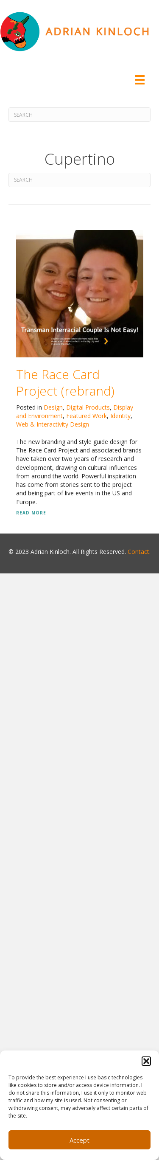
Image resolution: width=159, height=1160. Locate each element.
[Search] (79, 114)
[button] (146, 1061)
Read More (31, 513)
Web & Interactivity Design (52, 424)
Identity (120, 416)
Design (53, 407)
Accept (79, 1140)
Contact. (139, 552)
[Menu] (140, 79)
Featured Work (86, 416)
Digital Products (88, 407)
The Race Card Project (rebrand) (65, 382)
